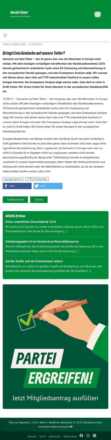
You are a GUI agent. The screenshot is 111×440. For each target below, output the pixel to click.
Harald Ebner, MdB (15, 44)
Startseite (35, 44)
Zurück (39, 199)
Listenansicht (15, 199)
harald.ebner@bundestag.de (54, 426)
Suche (42, 436)
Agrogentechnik (13, 179)
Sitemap (32, 436)
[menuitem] (32, 435)
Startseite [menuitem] (19, 433)
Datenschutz (70, 436)
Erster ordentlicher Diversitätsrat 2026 (30, 222)
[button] (17, 186)
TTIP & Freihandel (37, 179)
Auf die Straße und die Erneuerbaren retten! (34, 261)
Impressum (55, 436)
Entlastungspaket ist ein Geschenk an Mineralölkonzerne (42, 241)
